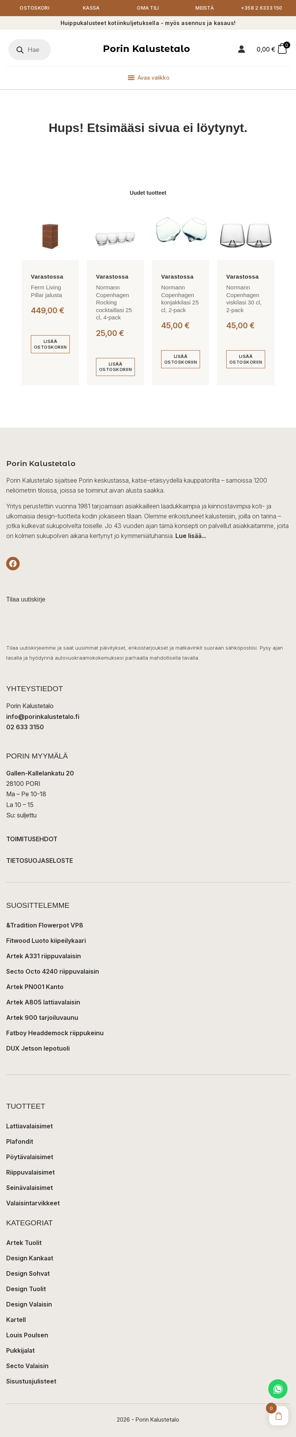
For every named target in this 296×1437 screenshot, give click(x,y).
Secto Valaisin (27, 1366)
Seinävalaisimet (29, 1187)
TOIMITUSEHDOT (31, 839)
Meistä (204, 8)
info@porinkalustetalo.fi (42, 716)
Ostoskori (34, 8)
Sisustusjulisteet (31, 1381)
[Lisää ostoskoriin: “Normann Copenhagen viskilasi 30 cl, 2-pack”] (245, 359)
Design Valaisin (29, 1304)
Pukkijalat (20, 1350)
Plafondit (19, 1141)
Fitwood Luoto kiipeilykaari (46, 940)
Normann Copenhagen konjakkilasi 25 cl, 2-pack (180, 298)
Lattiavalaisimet (29, 1126)
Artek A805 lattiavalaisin (43, 1002)
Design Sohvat (28, 1273)
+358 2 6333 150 (262, 8)
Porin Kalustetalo (146, 48)
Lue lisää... (190, 536)
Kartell (16, 1319)
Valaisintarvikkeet (33, 1203)
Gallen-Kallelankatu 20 (40, 773)
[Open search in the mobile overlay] (30, 49)
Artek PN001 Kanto (35, 987)
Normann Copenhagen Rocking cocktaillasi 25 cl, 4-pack (114, 302)
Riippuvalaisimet (30, 1172)
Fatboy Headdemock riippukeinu (55, 1033)
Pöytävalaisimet (29, 1157)
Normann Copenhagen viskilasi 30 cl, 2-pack (244, 298)
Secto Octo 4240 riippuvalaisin (52, 971)
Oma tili (148, 8)
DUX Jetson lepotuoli (38, 1048)
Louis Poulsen (27, 1335)
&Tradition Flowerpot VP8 (44, 925)
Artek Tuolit (24, 1243)
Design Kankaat (29, 1258)
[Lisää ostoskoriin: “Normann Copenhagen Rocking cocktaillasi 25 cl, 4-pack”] (115, 367)
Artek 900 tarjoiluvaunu (42, 1017)
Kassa (91, 8)
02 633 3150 (25, 727)
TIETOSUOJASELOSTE (39, 860)
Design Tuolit (26, 1289)
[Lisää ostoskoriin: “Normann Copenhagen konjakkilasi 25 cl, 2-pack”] (180, 359)
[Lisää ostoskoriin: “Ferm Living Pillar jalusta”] (50, 344)
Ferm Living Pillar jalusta (46, 291)
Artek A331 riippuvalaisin (43, 956)
